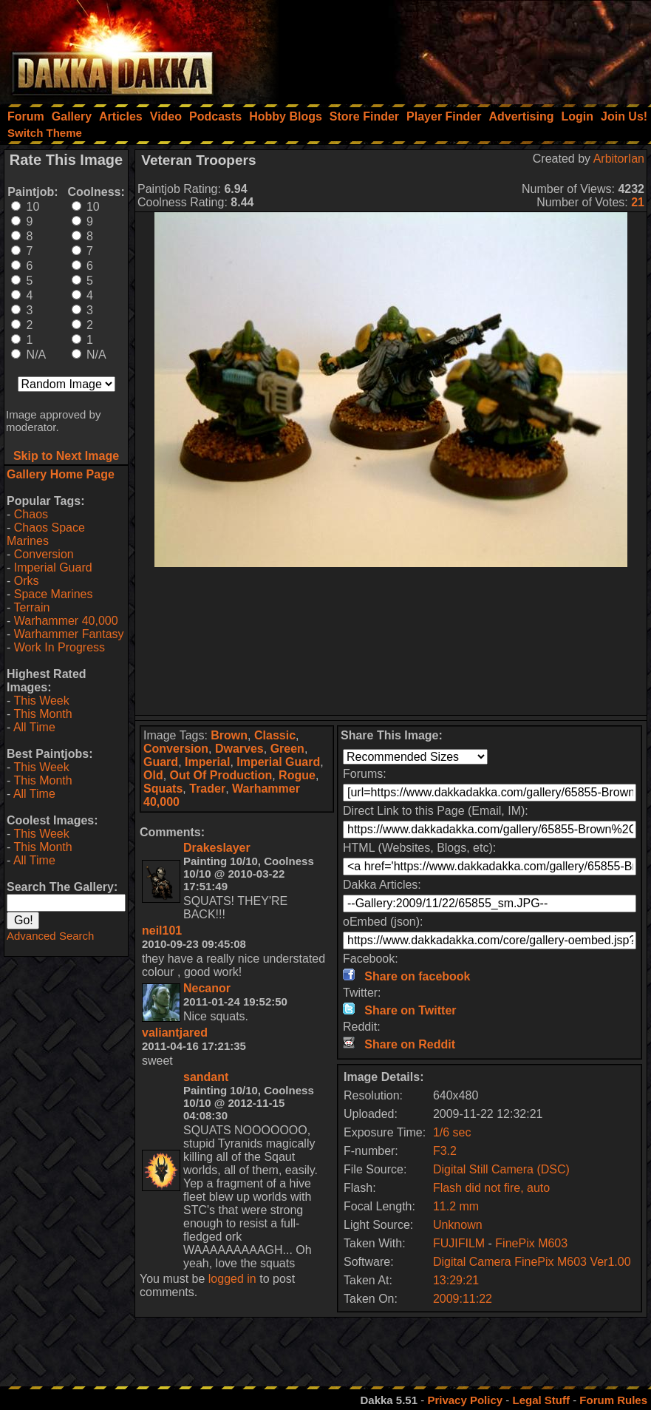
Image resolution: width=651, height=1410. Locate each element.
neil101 (162, 930)
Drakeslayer (216, 847)
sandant (205, 1077)
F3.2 (445, 1151)
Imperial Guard (53, 567)
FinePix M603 (531, 1243)
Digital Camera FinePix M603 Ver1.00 (532, 1261)
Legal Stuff (541, 1400)
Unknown (458, 1225)
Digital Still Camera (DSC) (501, 1169)
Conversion (44, 554)
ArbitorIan (618, 158)
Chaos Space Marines (46, 534)
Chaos (31, 514)
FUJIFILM (459, 1243)
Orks (26, 580)
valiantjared (175, 1032)
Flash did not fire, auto (491, 1188)
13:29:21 (456, 1280)
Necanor (207, 988)
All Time (34, 727)
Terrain (31, 607)
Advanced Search (50, 935)
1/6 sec (452, 1132)
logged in (232, 1278)
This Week (41, 700)
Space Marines (53, 594)
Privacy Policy (464, 1400)
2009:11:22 (462, 1298)
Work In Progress (59, 647)
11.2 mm (456, 1206)
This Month (42, 714)
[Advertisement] (452, 48)
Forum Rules (613, 1400)
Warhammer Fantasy (69, 634)
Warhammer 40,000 (66, 620)
